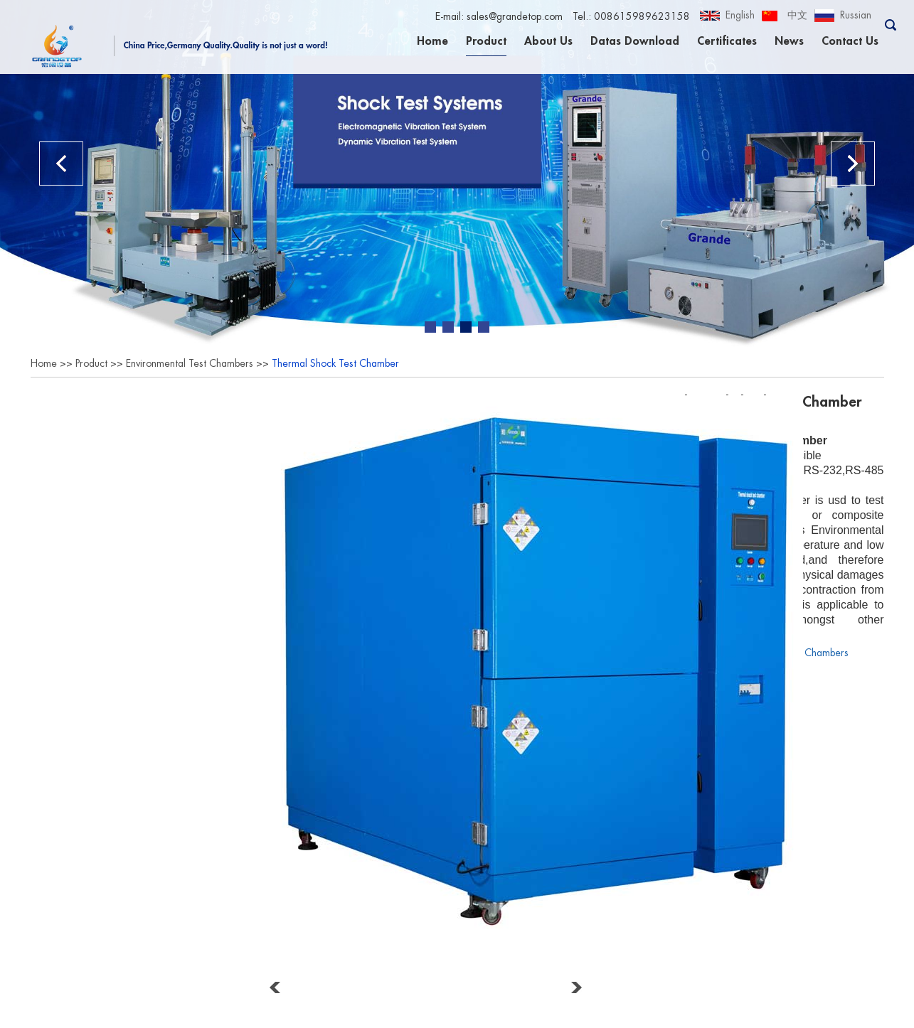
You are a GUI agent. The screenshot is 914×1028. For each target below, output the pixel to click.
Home (432, 41)
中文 (797, 15)
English (740, 15)
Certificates (727, 41)
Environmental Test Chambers (189, 363)
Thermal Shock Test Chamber (335, 363)
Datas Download (634, 41)
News (789, 41)
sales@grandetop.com (515, 16)
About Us (548, 41)
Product (486, 41)
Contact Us (850, 41)
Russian (855, 15)
